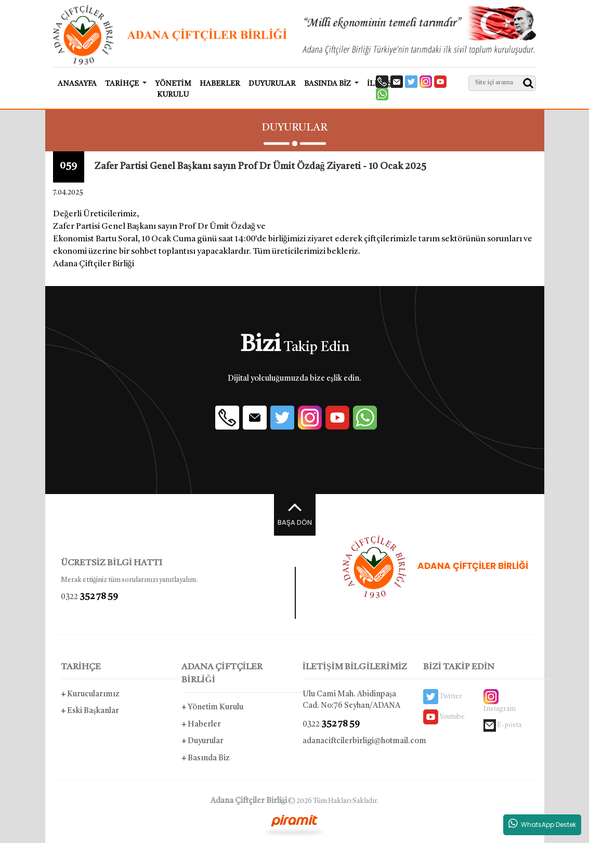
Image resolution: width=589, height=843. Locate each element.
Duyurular (202, 741)
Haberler (201, 725)
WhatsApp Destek (542, 823)
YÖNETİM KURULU (173, 89)
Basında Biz (205, 758)
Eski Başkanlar (90, 711)
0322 (89, 596)
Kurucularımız (90, 694)
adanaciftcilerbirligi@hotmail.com (355, 741)
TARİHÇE (81, 667)
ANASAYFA (77, 83)
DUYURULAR (272, 83)
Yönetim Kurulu (212, 707)
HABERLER (220, 83)
